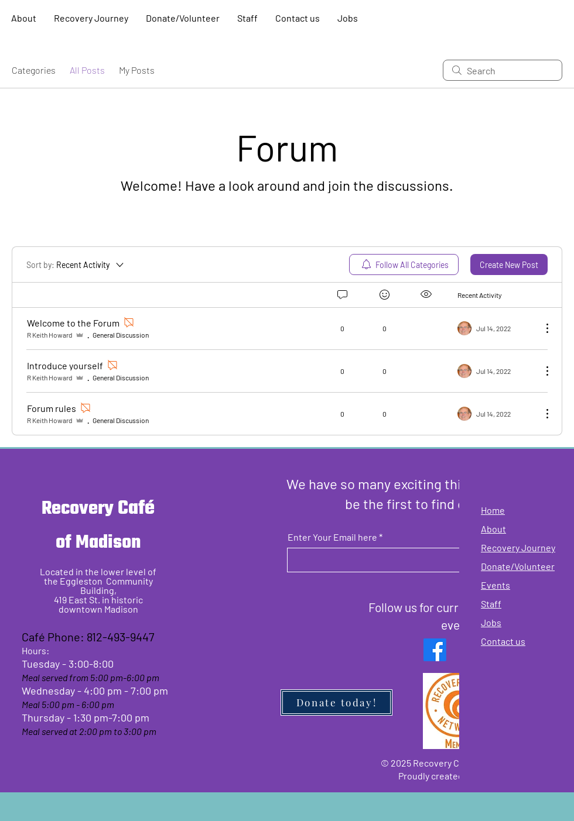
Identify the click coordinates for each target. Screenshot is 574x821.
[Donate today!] (336, 702)
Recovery (80, 508)
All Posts (87, 69)
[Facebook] (434, 649)
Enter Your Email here (332, 537)
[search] (502, 70)
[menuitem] (404, 264)
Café (136, 509)
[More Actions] (541, 328)
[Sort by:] (75, 264)
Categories (34, 69)
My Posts (137, 69)
